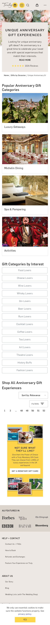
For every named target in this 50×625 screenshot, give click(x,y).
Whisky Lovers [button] (25, 293)
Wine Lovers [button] (24, 285)
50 (32, 410)
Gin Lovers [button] (25, 301)
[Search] (28, 5)
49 (27, 410)
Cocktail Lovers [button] (24, 324)
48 (21, 410)
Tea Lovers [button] (25, 339)
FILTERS (38, 404)
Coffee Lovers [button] (24, 331)
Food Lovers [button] (24, 270)
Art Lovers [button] (24, 347)
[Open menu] (45, 5)
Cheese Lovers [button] (25, 278)
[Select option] (33, 395)
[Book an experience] (22, 5)
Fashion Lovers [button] (25, 370)
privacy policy (24, 614)
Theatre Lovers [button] (25, 354)
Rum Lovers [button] (24, 316)
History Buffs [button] (25, 362)
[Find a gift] (15, 5)
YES (25, 619)
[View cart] (37, 5)
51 (38, 410)
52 (44, 410)
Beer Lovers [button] (24, 308)
